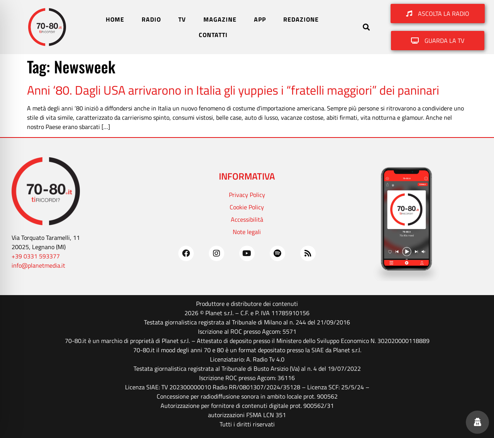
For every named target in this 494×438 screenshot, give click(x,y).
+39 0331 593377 (36, 256)
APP (260, 19)
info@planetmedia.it (38, 265)
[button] (366, 27)
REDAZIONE (301, 19)
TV (182, 19)
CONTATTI (213, 34)
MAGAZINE (220, 19)
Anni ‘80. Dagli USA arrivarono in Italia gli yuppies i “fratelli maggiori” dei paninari (233, 90)
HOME (115, 19)
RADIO (151, 19)
